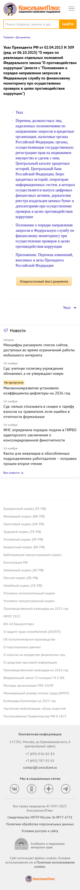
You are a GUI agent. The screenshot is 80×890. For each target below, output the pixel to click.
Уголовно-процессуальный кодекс (29, 601)
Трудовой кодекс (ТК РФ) (22, 531)
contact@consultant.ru (40, 767)
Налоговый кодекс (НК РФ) (23, 524)
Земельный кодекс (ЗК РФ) (23, 570)
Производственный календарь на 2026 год (35, 670)
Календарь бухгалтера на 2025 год (29, 701)
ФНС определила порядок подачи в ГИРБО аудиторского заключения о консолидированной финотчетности (39, 435)
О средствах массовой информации (30, 662)
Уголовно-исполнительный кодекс (29, 593)
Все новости (11, 473)
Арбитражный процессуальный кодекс (32, 555)
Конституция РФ (15, 562)
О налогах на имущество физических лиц (34, 654)
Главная (8, 37)
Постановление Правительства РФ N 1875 (35, 716)
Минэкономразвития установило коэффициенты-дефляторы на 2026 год (36, 391)
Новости (18, 330)
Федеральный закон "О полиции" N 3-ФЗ (33, 678)
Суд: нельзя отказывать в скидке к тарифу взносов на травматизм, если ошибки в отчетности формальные (38, 411)
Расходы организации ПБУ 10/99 (28, 685)
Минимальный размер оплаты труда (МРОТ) (36, 693)
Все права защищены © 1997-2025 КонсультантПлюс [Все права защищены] (40, 808)
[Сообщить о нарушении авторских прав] (40, 844)
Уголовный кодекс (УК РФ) (23, 539)
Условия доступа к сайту (40, 831)
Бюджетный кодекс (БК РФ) (24, 547)
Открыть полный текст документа (44, 281)
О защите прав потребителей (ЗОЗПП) (32, 631)
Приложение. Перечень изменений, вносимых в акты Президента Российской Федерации (44, 260)
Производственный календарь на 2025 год (35, 608)
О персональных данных (22, 647)
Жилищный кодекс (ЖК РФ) (24, 516)
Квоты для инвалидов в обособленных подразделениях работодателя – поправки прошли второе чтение (40, 458)
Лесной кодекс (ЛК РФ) (20, 578)
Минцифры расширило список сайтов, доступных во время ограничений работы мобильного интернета (39, 350)
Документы (23, 37)
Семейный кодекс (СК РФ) (22, 585)
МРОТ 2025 (11, 616)
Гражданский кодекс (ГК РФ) (24, 508)
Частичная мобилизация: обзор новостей (34, 708)
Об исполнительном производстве (29, 639)
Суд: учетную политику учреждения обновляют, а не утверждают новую (33, 371)
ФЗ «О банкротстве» (18, 624)
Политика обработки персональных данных (40, 824)
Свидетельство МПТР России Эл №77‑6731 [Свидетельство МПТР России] (40, 817)
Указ (19, 112)
